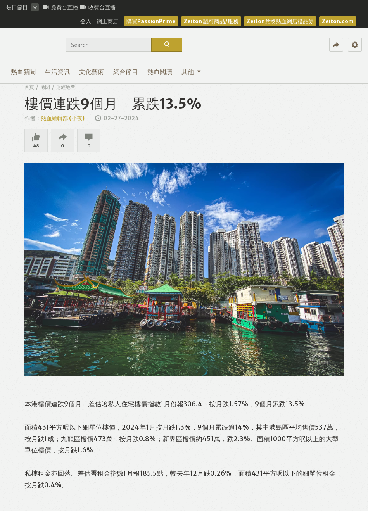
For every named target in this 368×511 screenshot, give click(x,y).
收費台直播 (98, 7)
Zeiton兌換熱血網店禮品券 (280, 21)
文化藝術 (91, 72)
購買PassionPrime (151, 21)
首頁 (29, 87)
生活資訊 (57, 72)
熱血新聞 (23, 72)
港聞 (45, 87)
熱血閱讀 (159, 72)
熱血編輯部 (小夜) (63, 118)
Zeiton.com (338, 21)
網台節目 (125, 72)
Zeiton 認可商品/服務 (211, 21)
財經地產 (65, 87)
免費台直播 (60, 7)
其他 (191, 72)
